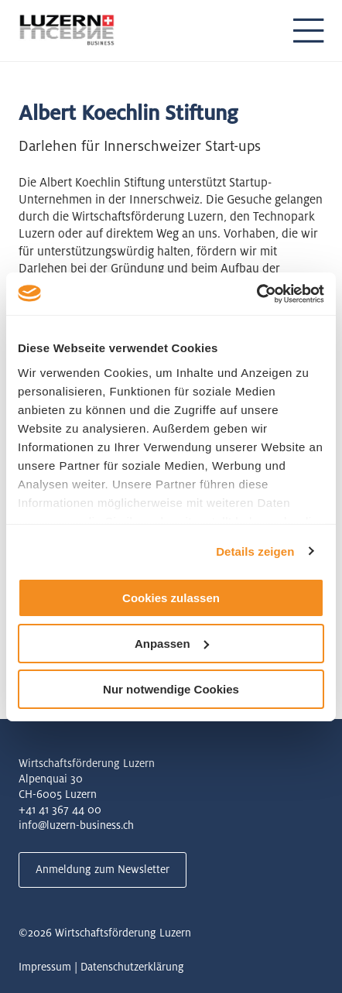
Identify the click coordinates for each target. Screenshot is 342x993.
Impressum (45, 967)
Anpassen (172, 643)
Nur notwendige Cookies (171, 688)
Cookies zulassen (171, 597)
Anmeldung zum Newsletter (102, 869)
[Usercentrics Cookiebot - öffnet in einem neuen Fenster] (256, 293)
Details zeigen (255, 550)
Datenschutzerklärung (132, 967)
